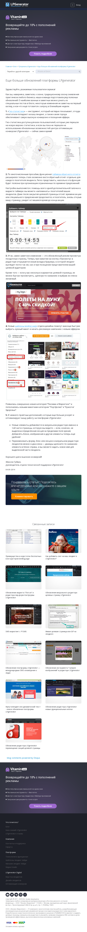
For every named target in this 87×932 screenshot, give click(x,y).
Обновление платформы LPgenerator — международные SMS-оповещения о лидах (23, 670)
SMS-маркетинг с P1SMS (16, 631)
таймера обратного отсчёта (66, 174)
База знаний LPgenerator (16, 830)
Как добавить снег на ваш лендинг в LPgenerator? (61, 557)
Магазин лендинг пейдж (16, 863)
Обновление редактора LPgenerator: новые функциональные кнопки (61, 708)
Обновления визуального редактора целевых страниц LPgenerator (61, 593)
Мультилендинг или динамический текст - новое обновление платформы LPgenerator (23, 709)
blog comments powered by (23, 758)
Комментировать (24, 496)
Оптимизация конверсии (16, 884)
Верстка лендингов (14, 877)
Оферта (9, 847)
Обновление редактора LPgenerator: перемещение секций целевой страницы (23, 746)
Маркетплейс (11, 867)
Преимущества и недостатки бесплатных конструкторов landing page (23, 557)
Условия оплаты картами (15, 926)
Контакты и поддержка (16, 843)
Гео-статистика (16, 111)
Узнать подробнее (43, 54)
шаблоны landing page (26, 326)
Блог (8, 826)
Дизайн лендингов (13, 880)
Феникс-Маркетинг (28, 903)
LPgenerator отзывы (14, 833)
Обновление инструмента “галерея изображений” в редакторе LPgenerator (62, 669)
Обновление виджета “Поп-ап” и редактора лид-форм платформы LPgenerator (20, 595)
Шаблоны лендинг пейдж (16, 860)
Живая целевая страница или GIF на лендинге (60, 632)
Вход (78, 5)
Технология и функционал (17, 856)
